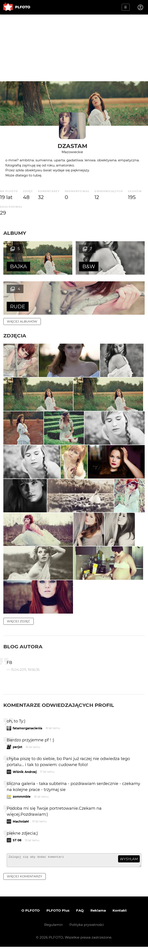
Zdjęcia (14, 336)
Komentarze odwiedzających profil (58, 705)
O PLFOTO (30, 912)
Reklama (98, 912)
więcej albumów (22, 321)
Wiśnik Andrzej (25, 772)
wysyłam (129, 859)
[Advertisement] (74, 48)
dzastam (72, 145)
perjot (17, 747)
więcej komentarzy (24, 878)
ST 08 (17, 840)
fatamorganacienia (27, 728)
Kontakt (120, 912)
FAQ (80, 912)
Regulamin (53, 927)
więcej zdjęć (18, 621)
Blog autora (22, 647)
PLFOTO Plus (57, 912)
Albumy (14, 233)
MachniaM (21, 821)
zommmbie (22, 797)
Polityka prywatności (86, 927)
